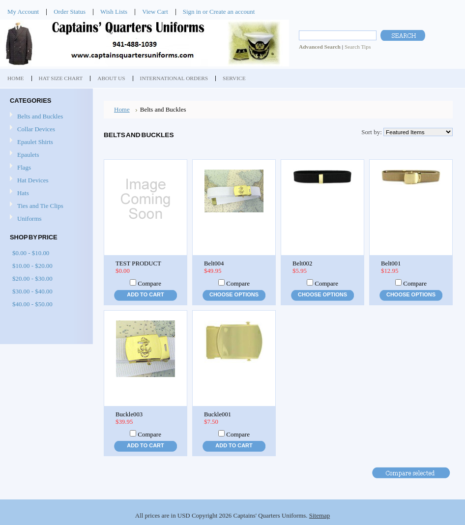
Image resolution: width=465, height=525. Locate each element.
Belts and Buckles (40, 116)
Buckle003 (129, 414)
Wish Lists (113, 11)
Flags (24, 167)
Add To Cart (145, 294)
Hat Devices (32, 180)
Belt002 (302, 263)
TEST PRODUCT (138, 263)
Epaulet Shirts (35, 142)
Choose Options (234, 294)
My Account (23, 11)
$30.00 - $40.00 (32, 291)
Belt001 (391, 263)
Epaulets (28, 154)
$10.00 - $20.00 (32, 265)
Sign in (192, 11)
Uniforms (29, 218)
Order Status (70, 11)
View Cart (155, 11)
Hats (23, 193)
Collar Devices (36, 129)
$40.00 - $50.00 (32, 304)
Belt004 (214, 263)
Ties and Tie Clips (40, 205)
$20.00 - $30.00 (32, 278)
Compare (149, 283)
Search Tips (358, 47)
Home (122, 109)
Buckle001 (217, 414)
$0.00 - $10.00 (30, 253)
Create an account (232, 11)
